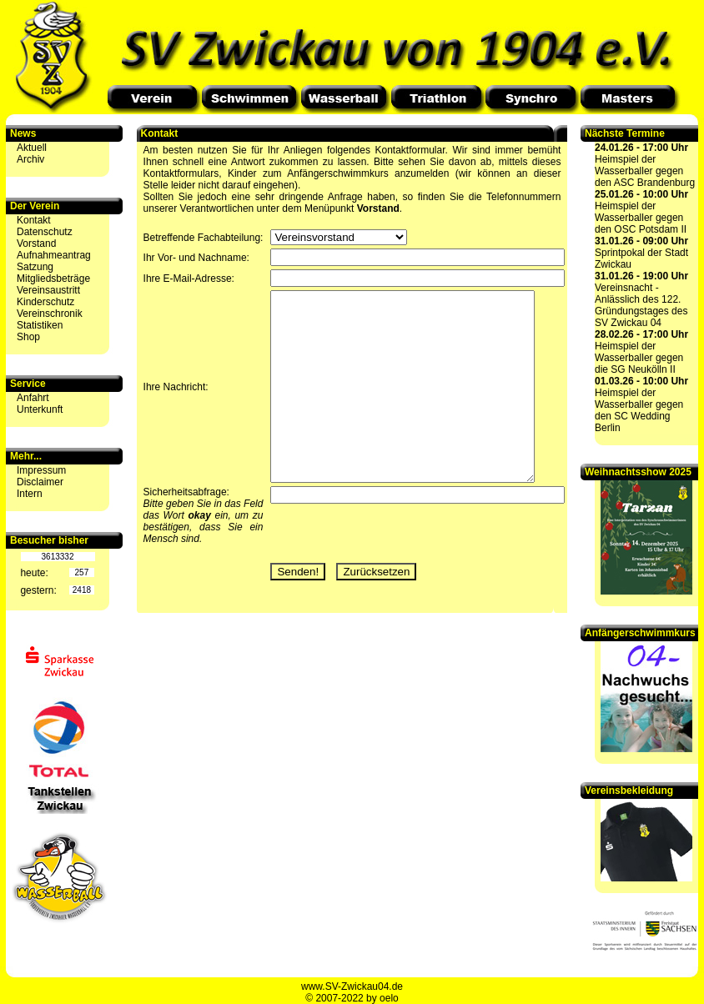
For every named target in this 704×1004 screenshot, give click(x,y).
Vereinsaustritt (48, 290)
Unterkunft (40, 409)
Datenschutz (45, 232)
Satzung (35, 267)
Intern (30, 493)
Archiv (30, 159)
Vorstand (36, 243)
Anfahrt (33, 398)
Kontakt (34, 220)
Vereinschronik (50, 313)
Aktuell (32, 147)
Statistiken (40, 325)
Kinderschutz (45, 302)
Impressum (41, 470)
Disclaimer (40, 482)
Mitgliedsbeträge (53, 278)
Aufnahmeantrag (54, 255)
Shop (28, 337)
